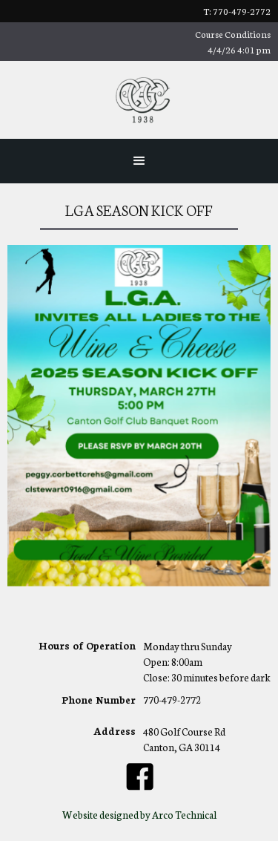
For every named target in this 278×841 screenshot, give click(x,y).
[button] (139, 161)
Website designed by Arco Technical (139, 815)
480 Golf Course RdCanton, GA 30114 (184, 739)
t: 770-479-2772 (237, 10)
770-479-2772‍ (172, 700)
